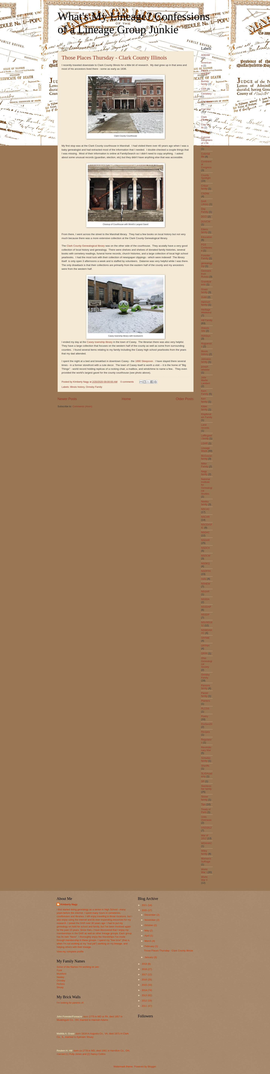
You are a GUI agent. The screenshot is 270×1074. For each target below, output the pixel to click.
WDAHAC (206, 843)
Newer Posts (67, 399)
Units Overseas (206, 818)
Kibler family (204, 408)
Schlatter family (206, 759)
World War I (204, 871)
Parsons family (205, 687)
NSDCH (205, 547)
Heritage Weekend (206, 311)
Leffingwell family (206, 437)
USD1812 (206, 827)
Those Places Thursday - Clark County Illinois (114, 57)
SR (202, 781)
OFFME (205, 637)
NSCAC (205, 509)
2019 (145, 963)
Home (126, 399)
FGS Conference (206, 247)
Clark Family (204, 118)
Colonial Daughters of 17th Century (206, 141)
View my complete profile (70, 951)
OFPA (204, 653)
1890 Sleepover (144, 361)
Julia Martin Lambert (205, 380)
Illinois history (77, 386)
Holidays (205, 335)
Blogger (152, 1066)
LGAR (204, 443)
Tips (203, 804)
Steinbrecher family (206, 787)
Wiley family (204, 852)
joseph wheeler (205, 368)
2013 (145, 995)
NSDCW (205, 555)
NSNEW (205, 583)
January (149, 957)
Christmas (206, 101)
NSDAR (205, 540)
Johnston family (206, 360)
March (148, 941)
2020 (145, 910)
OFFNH (205, 645)
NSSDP (205, 614)
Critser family (204, 187)
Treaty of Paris (206, 811)
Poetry (204, 716)
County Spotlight (206, 176)
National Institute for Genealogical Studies (206, 486)
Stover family (204, 798)
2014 (145, 990)
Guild (204, 297)
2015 (145, 984)
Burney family (205, 82)
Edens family (204, 231)
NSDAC (205, 532)
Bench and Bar (205, 72)
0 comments (127, 381)
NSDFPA (206, 571)
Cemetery (206, 93)
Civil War (206, 109)
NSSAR (205, 591)
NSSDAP (206, 606)
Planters (205, 700)
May (147, 930)
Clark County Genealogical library (86, 245)
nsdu (203, 578)
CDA (203, 88)
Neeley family (205, 503)
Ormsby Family (94, 386)
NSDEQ (205, 563)
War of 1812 (204, 837)
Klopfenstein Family (206, 415)
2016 (145, 979)
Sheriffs (205, 765)
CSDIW (205, 193)
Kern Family (204, 392)
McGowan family (206, 457)
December (150, 914)
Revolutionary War (206, 749)
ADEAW (205, 55)
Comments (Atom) (82, 406)
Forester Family (205, 257)
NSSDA (205, 599)
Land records (205, 426)
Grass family (204, 291)
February (149, 946)
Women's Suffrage (206, 860)
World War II (204, 878)
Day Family (204, 210)
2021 (145, 905)
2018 (145, 969)
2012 (145, 1000)
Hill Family (206, 320)
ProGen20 (206, 724)
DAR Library (204, 203)
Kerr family (204, 400)
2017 (145, 974)
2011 (145, 1005)
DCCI (204, 216)
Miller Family (204, 465)
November (150, 919)
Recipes (205, 731)
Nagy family (204, 473)
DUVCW (205, 221)
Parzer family (204, 694)
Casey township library (100, 342)
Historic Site (205, 329)
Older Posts (185, 399)
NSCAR (205, 516)
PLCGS (205, 708)
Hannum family (205, 303)
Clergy (204, 132)
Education (206, 237)
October (149, 925)
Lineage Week (205, 449)
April (147, 935)
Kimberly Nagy (68, 904)
